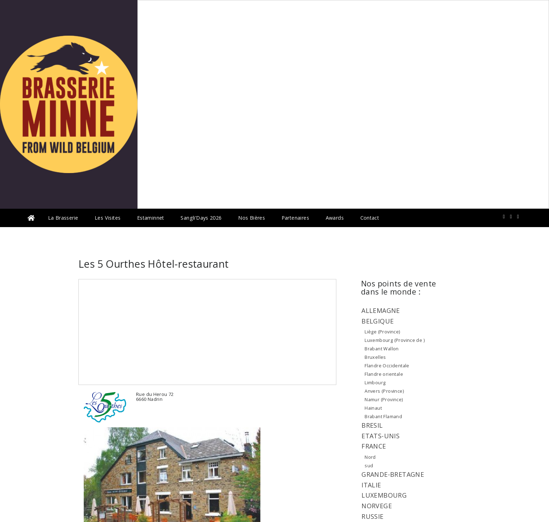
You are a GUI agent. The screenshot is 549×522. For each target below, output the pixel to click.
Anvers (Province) (384, 391)
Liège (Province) (382, 331)
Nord (370, 457)
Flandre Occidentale (387, 365)
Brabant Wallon (382, 348)
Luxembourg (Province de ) (395, 340)
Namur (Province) (384, 399)
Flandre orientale (384, 374)
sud (369, 465)
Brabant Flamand (383, 416)
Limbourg (375, 382)
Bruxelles (375, 357)
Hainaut (373, 408)
